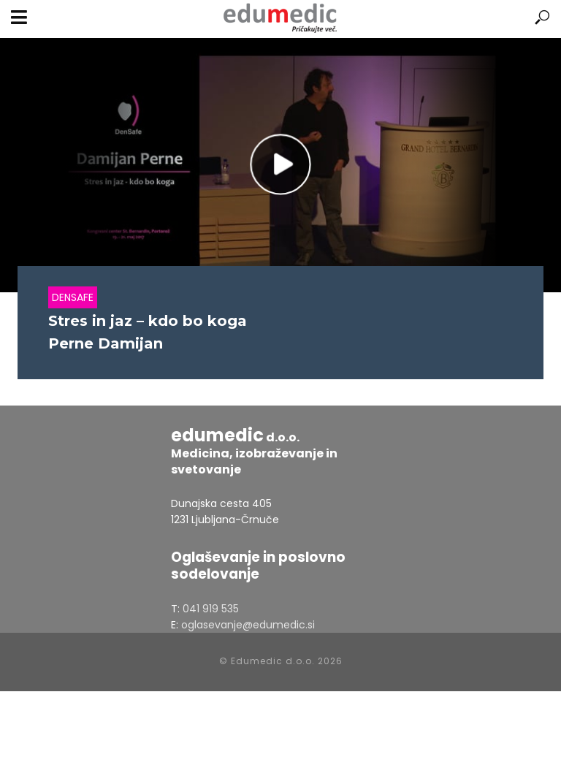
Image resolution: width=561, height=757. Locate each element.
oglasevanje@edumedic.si (248, 624)
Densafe (73, 297)
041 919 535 (211, 608)
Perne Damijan (105, 343)
